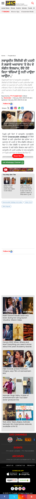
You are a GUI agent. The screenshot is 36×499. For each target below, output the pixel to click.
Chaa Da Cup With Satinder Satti (18, 459)
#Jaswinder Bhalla (27, 12)
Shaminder (7, 98)
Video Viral (28, 202)
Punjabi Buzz (12, 56)
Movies (24, 8)
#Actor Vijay (15, 12)
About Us (9, 465)
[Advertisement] (18, 34)
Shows (13, 8)
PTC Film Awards (28, 451)
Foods (30, 8)
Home (3, 56)
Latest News (5, 8)
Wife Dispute (6, 206)
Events (18, 8)
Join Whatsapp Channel (13, 162)
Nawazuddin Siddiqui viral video (12, 202)
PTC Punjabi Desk (16, 96)
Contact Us (20, 465)
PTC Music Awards (13, 451)
